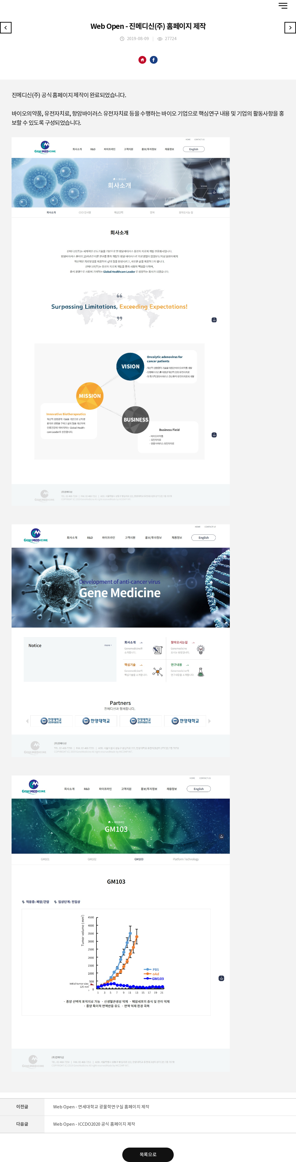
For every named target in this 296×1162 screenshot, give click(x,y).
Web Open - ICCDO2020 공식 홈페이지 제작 (94, 1124)
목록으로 (148, 1154)
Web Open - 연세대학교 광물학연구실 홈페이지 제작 (101, 1107)
